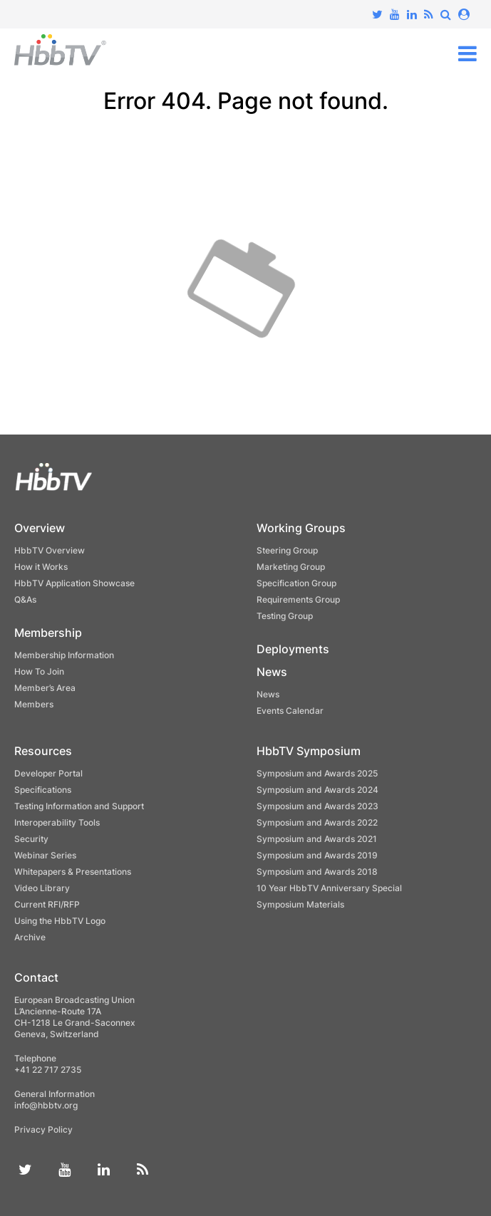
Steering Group (287, 550)
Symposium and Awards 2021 (317, 838)
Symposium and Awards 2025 (317, 773)
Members (33, 704)
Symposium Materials (300, 904)
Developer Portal (48, 773)
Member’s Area (45, 687)
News (272, 672)
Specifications (42, 789)
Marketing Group (291, 566)
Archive (30, 937)
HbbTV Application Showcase (74, 583)
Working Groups (301, 528)
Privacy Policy (43, 1129)
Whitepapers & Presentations (72, 871)
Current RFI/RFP (47, 904)
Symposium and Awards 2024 (317, 789)
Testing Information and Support (79, 806)
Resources (43, 751)
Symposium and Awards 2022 (317, 822)
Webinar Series (45, 855)
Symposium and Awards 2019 (317, 855)
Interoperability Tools (57, 822)
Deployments (293, 649)
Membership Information (64, 655)
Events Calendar (290, 710)
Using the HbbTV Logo (59, 920)
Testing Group (285, 615)
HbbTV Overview (49, 550)
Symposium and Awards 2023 (317, 806)
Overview (39, 528)
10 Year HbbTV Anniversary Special (329, 888)
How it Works (41, 566)
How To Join (39, 671)
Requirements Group (298, 599)
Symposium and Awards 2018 (317, 871)
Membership (48, 632)
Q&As (25, 599)
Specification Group (296, 583)
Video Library (42, 888)
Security (31, 838)
